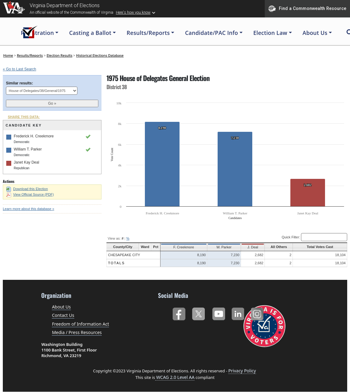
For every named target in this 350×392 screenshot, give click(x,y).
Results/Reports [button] (148, 32)
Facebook (179, 313)
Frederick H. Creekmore (34, 136)
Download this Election (27, 189)
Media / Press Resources (76, 332)
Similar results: (19, 83)
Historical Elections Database (100, 55)
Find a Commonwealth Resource (307, 9)
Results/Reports (30, 55)
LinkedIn (238, 313)
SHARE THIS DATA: (24, 117)
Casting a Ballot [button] (90, 32)
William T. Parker (28, 149)
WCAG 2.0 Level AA (175, 377)
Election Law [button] (270, 32)
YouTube (218, 313)
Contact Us (63, 315)
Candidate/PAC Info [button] (211, 32)
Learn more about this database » (28, 209)
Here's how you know (133, 12)
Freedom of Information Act (80, 324)
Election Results (59, 55)
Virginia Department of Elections (65, 5)
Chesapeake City (124, 255)
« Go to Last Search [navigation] (19, 69)
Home (8, 55)
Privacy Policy (242, 371)
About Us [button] (315, 32)
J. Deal (249, 247)
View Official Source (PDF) (30, 194)
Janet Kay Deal (26, 162)
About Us (61, 307)
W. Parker (221, 247)
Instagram (258, 313)
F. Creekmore (183, 247)
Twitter (198, 313)
